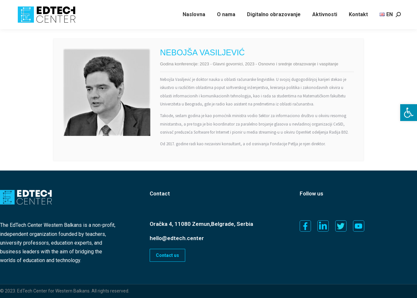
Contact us (167, 255)
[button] (408, 112)
